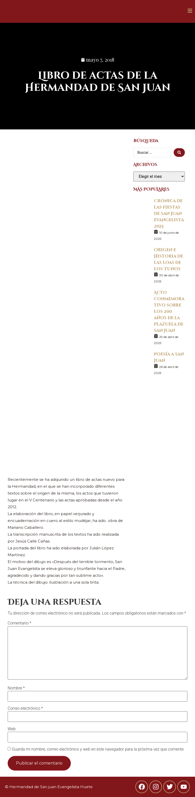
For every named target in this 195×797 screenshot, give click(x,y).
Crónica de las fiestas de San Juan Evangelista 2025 (169, 213)
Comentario (19, 623)
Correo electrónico (25, 708)
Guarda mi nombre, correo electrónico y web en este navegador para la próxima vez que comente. (98, 749)
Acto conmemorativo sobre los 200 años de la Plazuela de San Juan (169, 311)
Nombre (16, 688)
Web (11, 729)
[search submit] (179, 152)
